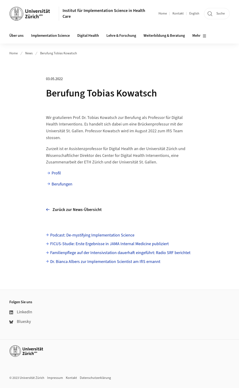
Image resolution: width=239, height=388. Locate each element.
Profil (56, 173)
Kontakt (178, 13)
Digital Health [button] (88, 35)
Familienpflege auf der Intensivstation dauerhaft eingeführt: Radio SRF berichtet (120, 253)
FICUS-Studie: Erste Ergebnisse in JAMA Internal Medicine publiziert (109, 244)
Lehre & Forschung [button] (121, 35)
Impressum (55, 378)
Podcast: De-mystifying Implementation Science (92, 235)
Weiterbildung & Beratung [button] (164, 35)
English (194, 13)
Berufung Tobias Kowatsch (58, 53)
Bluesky (20, 322)
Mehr (199, 36)
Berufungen (62, 184)
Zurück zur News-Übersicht (74, 210)
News (29, 53)
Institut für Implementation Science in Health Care (104, 13)
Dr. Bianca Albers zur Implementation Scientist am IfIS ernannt (105, 262)
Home (162, 13)
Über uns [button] (16, 35)
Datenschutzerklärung (95, 378)
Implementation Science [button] (50, 35)
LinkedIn (20, 312)
